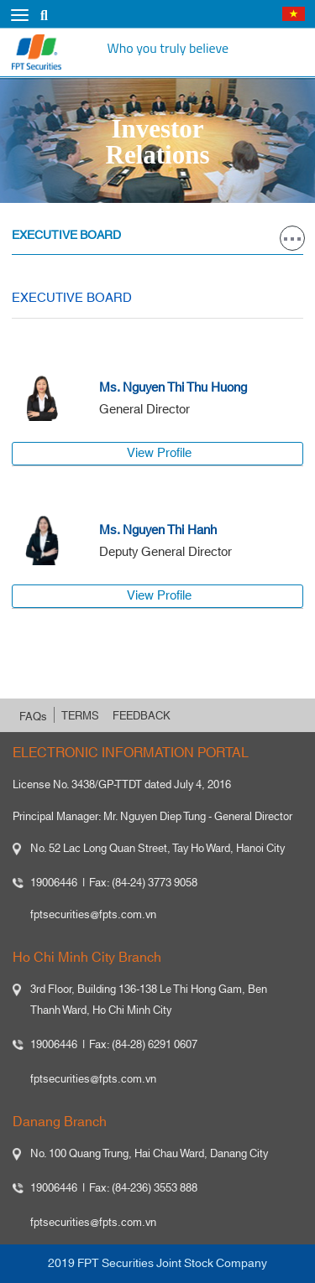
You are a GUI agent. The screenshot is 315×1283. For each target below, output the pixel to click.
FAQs (33, 717)
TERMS (80, 716)
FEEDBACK (142, 716)
